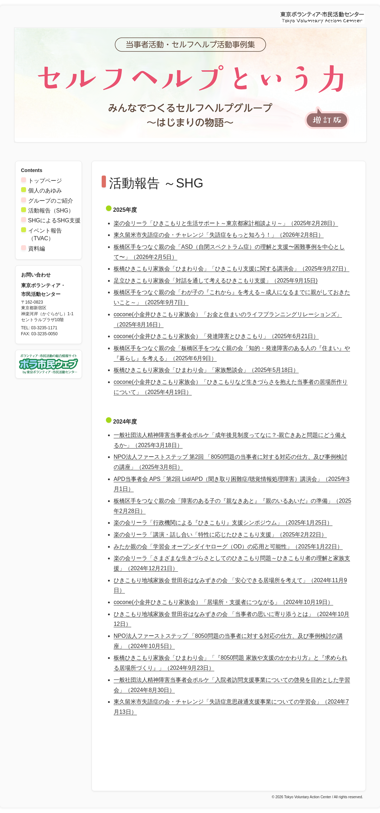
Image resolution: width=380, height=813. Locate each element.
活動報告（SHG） (51, 211)
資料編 (36, 249)
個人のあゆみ (45, 190)
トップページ (45, 181)
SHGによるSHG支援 (54, 220)
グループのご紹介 (50, 201)
